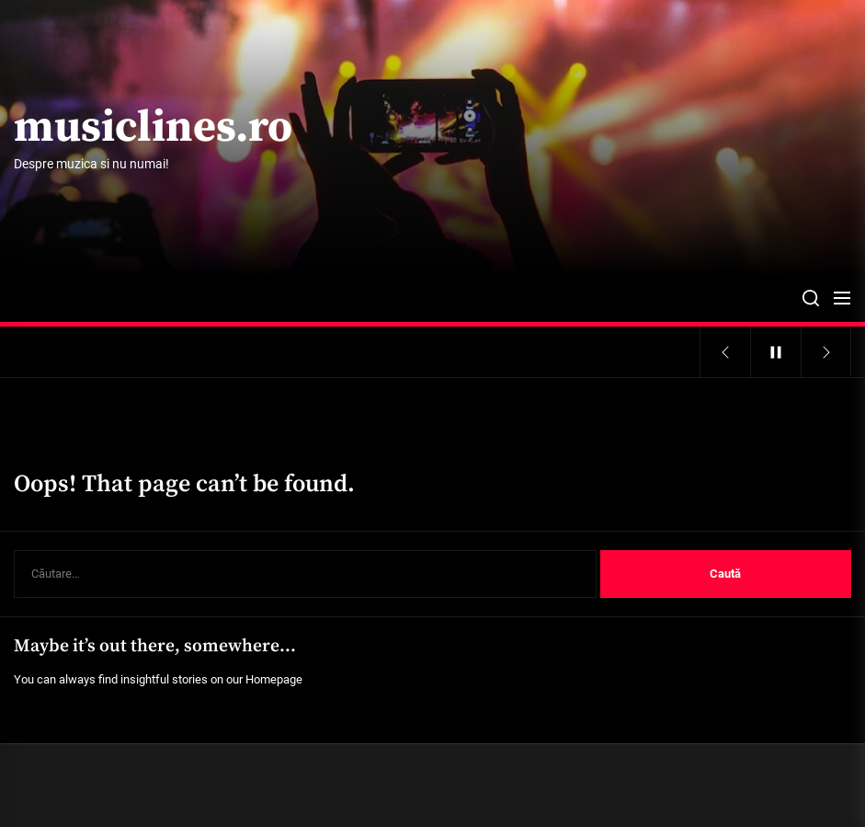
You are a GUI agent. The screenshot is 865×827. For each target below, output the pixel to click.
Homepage (273, 679)
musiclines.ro (153, 128)
